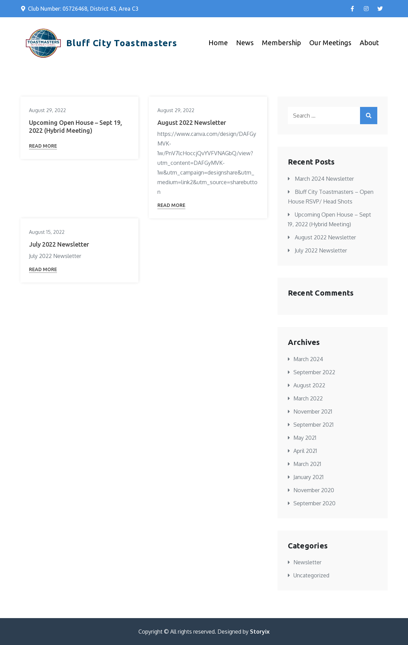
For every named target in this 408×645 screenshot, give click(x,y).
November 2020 (313, 490)
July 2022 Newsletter (59, 244)
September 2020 (314, 503)
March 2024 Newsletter (324, 178)
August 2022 (309, 385)
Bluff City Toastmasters (121, 43)
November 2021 (312, 411)
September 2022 (314, 372)
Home (218, 43)
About (369, 43)
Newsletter (307, 562)
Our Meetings (330, 43)
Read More (43, 146)
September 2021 (313, 424)
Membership (281, 43)
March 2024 (308, 359)
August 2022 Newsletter (191, 122)
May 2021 (304, 437)
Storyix (260, 631)
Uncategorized (311, 575)
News (245, 43)
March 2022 (308, 398)
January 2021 (308, 477)
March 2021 (307, 463)
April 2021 (305, 450)
